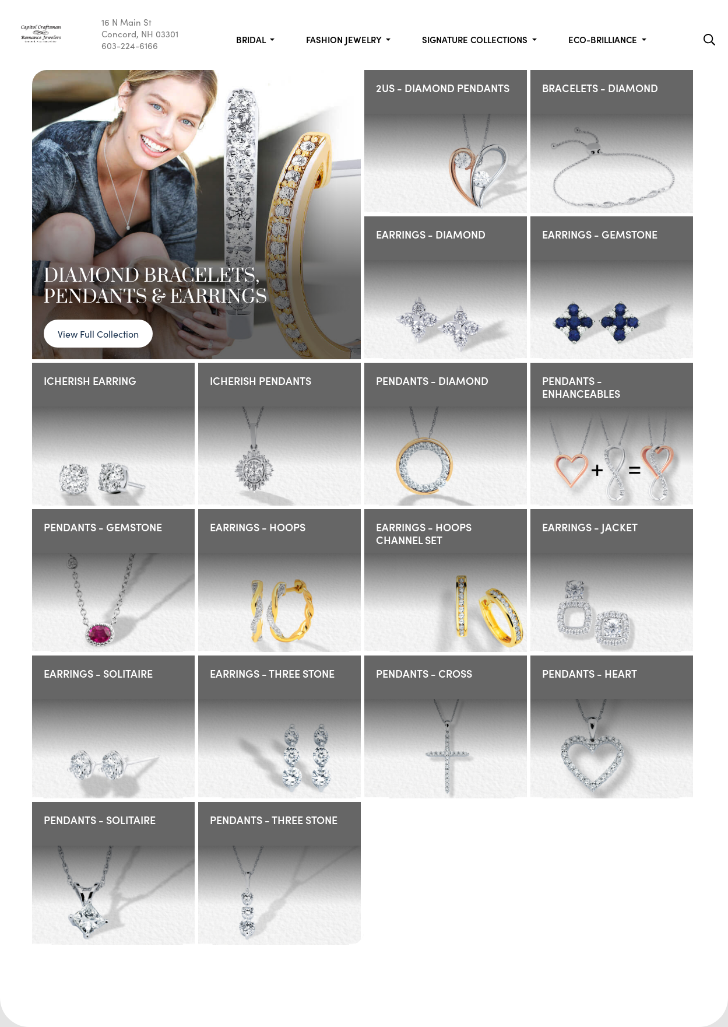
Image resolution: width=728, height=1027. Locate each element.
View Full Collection (98, 333)
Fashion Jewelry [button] (345, 39)
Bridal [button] (252, 39)
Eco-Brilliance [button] (603, 39)
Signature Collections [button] (476, 39)
